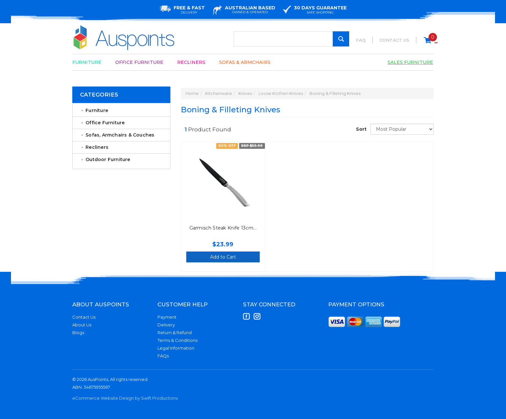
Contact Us (394, 40)
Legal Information (175, 348)
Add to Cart (223, 257)
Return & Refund (174, 332)
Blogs (78, 332)
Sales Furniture (410, 62)
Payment (167, 317)
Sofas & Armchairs (244, 62)
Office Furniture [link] (105, 123)
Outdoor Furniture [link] (108, 159)
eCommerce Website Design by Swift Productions (125, 398)
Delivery (166, 324)
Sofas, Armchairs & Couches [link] (120, 135)
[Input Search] (291, 38)
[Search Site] (341, 38)
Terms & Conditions (177, 340)
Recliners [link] (97, 147)
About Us (81, 324)
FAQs (163, 355)
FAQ (361, 40)
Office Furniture (139, 62)
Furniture (86, 62)
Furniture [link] (97, 110)
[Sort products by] (402, 129)
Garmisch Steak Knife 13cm (221, 228)
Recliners (191, 62)
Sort (361, 129)
